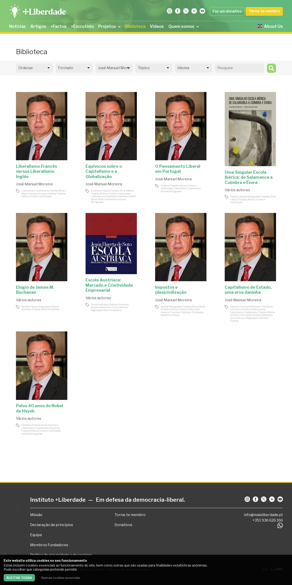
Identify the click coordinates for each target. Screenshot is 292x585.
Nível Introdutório (107, 199)
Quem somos (183, 26)
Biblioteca (135, 26)
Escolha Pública (29, 306)
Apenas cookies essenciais (60, 578)
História (52, 193)
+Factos (58, 26)
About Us (270, 26)
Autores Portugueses (171, 191)
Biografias (44, 306)
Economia (123, 304)
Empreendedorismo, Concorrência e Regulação (251, 316)
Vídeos (157, 26)
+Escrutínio (82, 26)
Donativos (123, 525)
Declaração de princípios (51, 525)
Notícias (17, 26)
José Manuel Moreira (34, 184)
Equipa (36, 535)
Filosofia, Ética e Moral (121, 190)
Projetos (109, 26)
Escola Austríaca (99, 304)
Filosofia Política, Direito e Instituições (43, 195)
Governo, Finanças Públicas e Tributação (182, 312)
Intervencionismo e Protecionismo (248, 309)
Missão (36, 515)
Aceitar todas (19, 578)
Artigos (38, 26)
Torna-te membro (264, 11)
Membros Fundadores (49, 545)
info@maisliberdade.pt (263, 515)
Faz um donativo (227, 11)
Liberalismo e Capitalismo (35, 190)
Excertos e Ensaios (37, 193)
